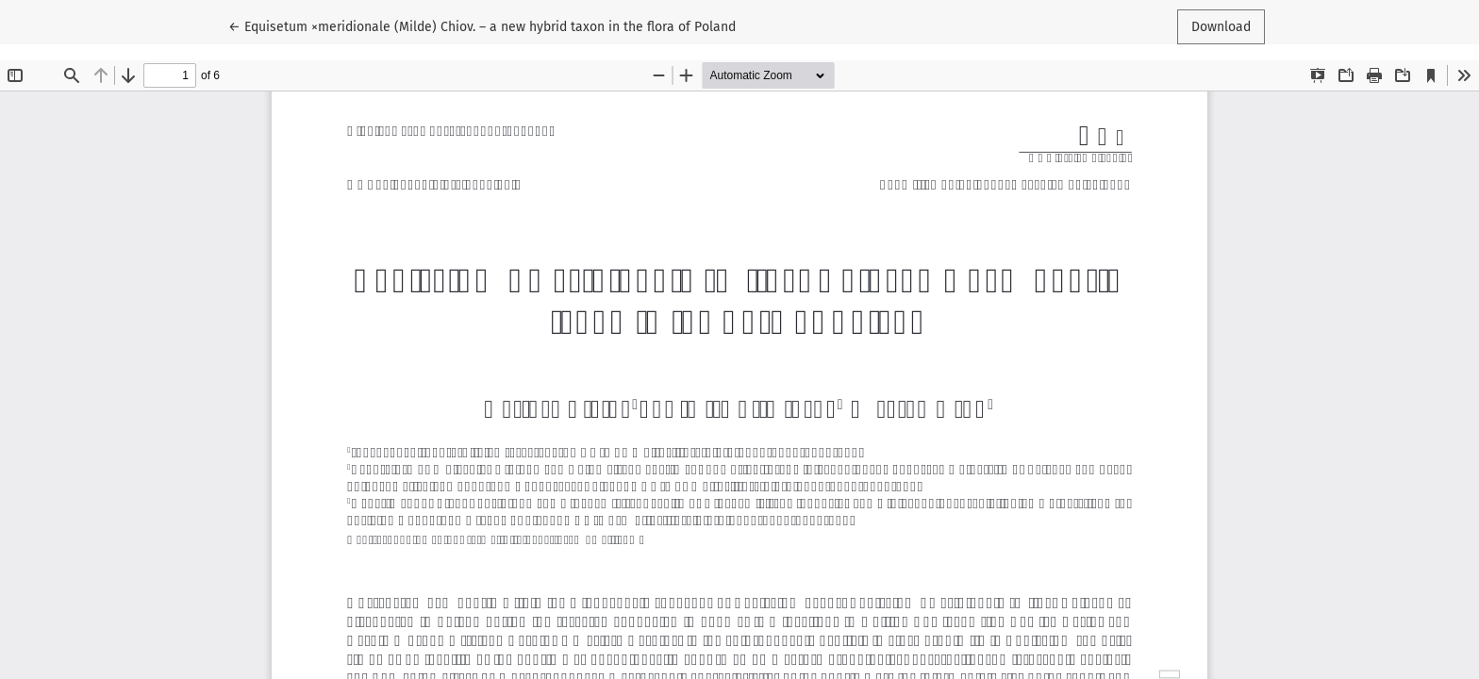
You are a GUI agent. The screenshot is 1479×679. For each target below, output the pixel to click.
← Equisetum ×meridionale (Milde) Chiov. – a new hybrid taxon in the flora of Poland (482, 25)
